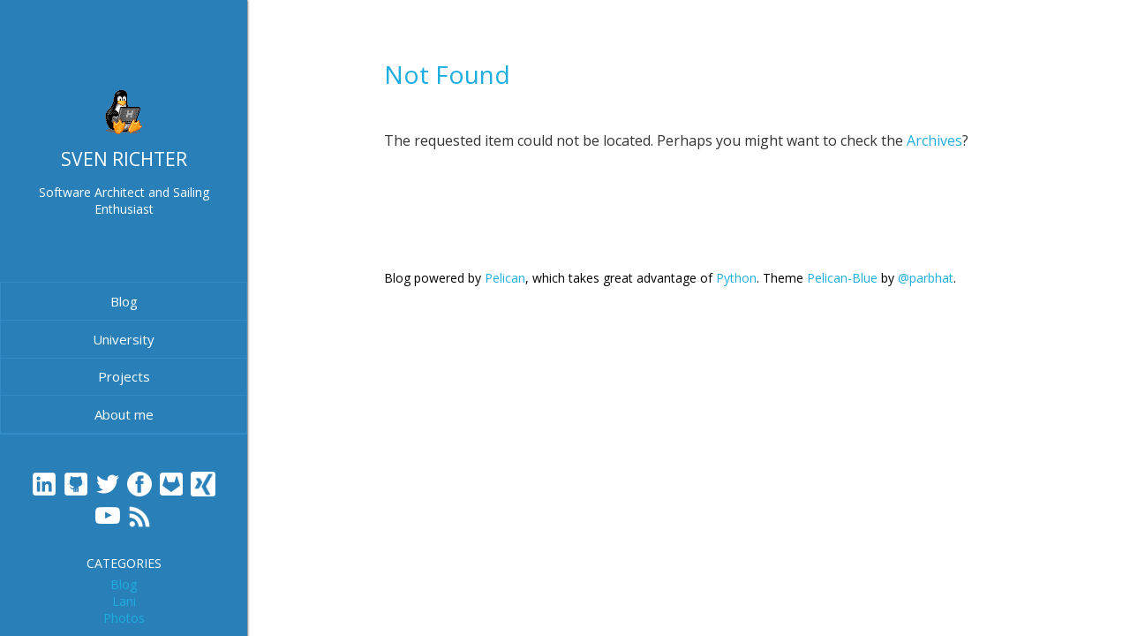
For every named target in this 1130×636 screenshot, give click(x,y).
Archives (934, 140)
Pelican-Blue (842, 277)
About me (124, 414)
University (123, 339)
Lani (124, 601)
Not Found (447, 74)
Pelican (505, 277)
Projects (124, 376)
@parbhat (925, 277)
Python (736, 277)
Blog (124, 301)
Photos (124, 618)
